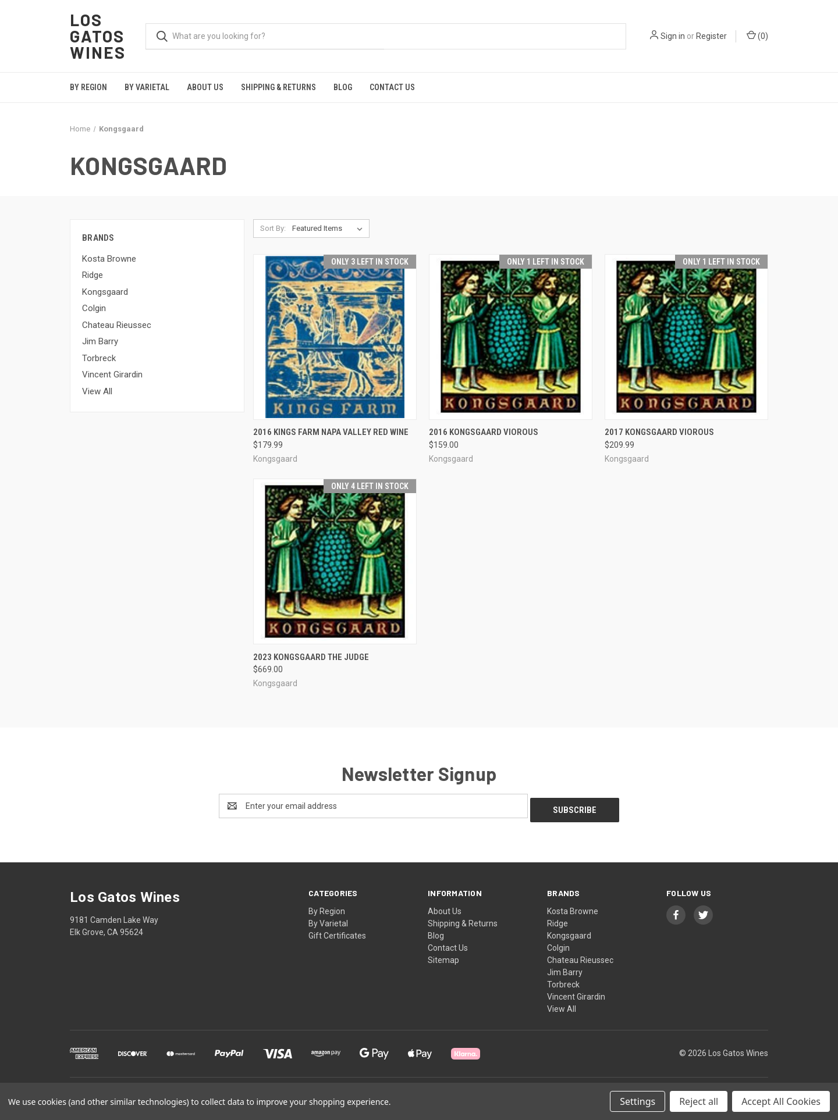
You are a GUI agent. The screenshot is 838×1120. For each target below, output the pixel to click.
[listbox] (329, 228)
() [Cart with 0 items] (757, 35)
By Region (88, 87)
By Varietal (147, 87)
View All (97, 391)
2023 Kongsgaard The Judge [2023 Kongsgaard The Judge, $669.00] (311, 657)
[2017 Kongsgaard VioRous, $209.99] (686, 337)
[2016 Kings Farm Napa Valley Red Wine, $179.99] (334, 337)
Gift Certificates (337, 931)
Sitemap (443, 956)
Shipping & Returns (278, 87)
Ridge (92, 275)
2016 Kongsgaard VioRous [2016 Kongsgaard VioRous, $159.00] (483, 432)
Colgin (94, 308)
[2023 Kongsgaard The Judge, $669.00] (334, 561)
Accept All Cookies (781, 1101)
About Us (205, 87)
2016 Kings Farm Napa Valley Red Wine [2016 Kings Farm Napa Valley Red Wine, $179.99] (331, 432)
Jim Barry (100, 341)
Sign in (673, 36)
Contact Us (392, 87)
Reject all (698, 1101)
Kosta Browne (109, 259)
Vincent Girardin (112, 374)
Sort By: (273, 228)
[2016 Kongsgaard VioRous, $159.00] (510, 337)
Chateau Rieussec (116, 325)
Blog (342, 87)
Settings (637, 1101)
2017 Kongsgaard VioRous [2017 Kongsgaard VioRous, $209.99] (659, 432)
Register (711, 36)
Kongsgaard (105, 292)
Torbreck (99, 358)
